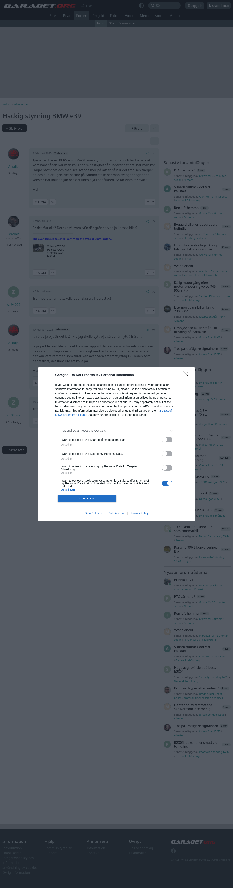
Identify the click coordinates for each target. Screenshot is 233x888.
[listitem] (116, 430)
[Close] (187, 375)
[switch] (167, 439)
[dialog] (116, 444)
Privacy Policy (139, 513)
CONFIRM (87, 498)
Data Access (116, 513)
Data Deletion (93, 513)
